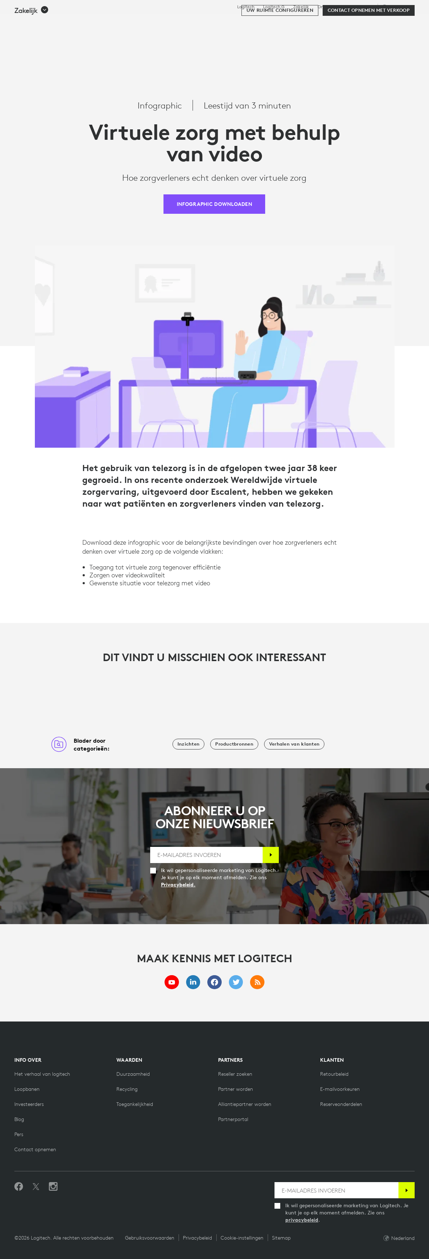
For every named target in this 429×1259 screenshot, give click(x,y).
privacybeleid (301, 1220)
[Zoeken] (347, 23)
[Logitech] (60, 22)
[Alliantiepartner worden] (244, 1104)
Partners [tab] (260, 23)
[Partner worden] (235, 1089)
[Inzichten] (188, 744)
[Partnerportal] (233, 1119)
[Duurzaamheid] (133, 1074)
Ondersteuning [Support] (358, 6)
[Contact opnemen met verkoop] (369, 43)
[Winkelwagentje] (398, 23)
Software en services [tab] (165, 23)
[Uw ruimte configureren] (279, 43)
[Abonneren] (271, 855)
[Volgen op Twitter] (36, 1186)
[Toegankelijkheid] (134, 1104)
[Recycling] (127, 1089)
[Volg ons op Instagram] (53, 1186)
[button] (31, 44)
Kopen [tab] (114, 23)
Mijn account (377, 23)
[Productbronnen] (234, 744)
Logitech (245, 7)
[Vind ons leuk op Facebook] (18, 1186)
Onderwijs (328, 7)
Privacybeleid (197, 1238)
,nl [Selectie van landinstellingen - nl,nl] (397, 6)
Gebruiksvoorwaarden (149, 1238)
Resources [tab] (221, 23)
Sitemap (281, 1238)
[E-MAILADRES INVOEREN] (206, 855)
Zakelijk (301, 7)
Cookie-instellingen (242, 1238)
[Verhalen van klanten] (294, 744)
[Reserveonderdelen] (341, 1104)
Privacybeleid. (178, 884)
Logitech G (274, 7)
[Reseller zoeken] (235, 1074)
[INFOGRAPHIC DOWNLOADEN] (214, 204)
